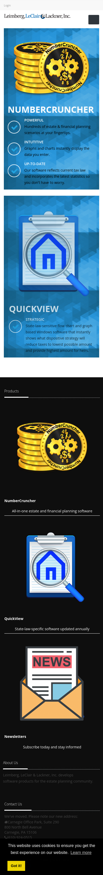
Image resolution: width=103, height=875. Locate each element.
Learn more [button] (80, 852)
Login (7, 5)
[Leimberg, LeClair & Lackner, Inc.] (37, 15)
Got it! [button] (16, 866)
